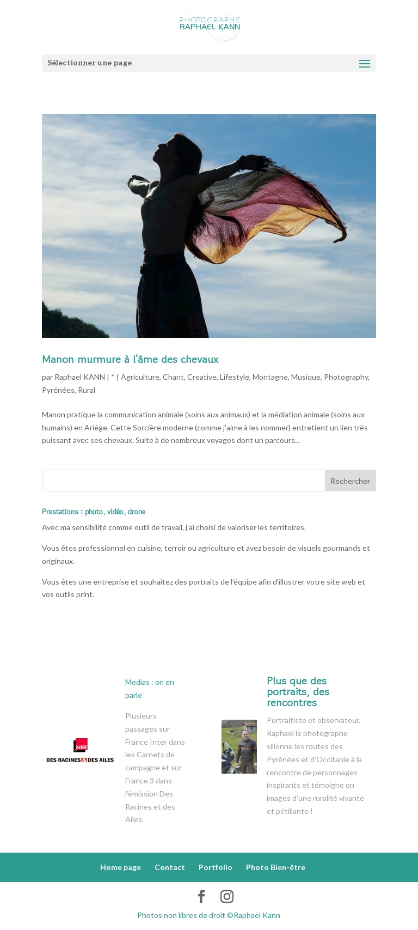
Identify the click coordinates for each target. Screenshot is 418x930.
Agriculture (140, 376)
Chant (173, 376)
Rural (86, 389)
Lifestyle (234, 376)
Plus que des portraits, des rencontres (298, 691)
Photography (346, 376)
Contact (170, 867)
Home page (120, 867)
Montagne (270, 376)
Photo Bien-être (275, 867)
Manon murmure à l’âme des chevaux (130, 359)
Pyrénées (58, 389)
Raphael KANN (79, 376)
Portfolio (215, 867)
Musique (306, 376)
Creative (202, 376)
